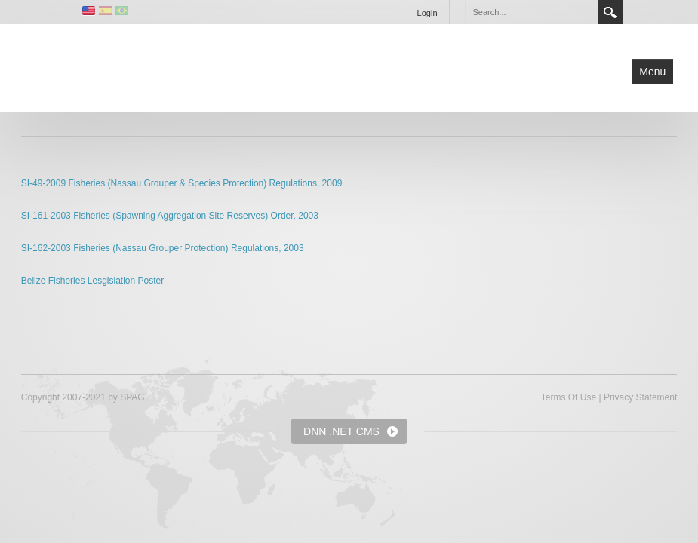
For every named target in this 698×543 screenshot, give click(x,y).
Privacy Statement (640, 397)
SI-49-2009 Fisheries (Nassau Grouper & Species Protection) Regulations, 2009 (182, 183)
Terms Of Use (568, 397)
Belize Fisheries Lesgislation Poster (92, 280)
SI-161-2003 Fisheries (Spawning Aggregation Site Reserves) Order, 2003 (169, 215)
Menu (652, 72)
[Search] (531, 12)
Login (427, 12)
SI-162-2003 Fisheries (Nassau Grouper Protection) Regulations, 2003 (162, 248)
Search (610, 12)
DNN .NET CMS (341, 431)
